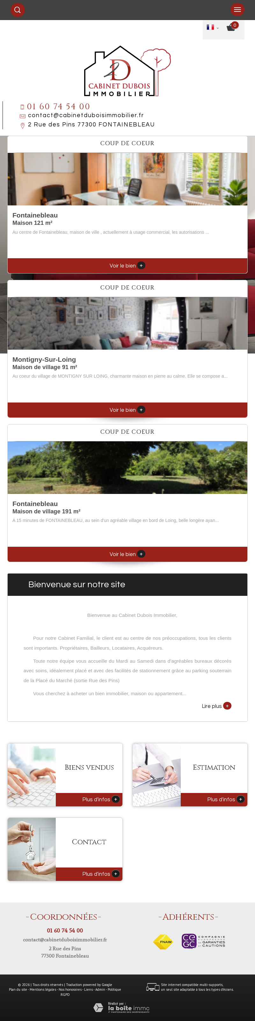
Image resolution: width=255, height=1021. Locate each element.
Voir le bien (127, 266)
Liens (88, 989)
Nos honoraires (70, 989)
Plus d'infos (101, 799)
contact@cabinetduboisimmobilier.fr (86, 115)
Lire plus (216, 706)
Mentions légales (43, 989)
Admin (100, 989)
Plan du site (18, 989)
